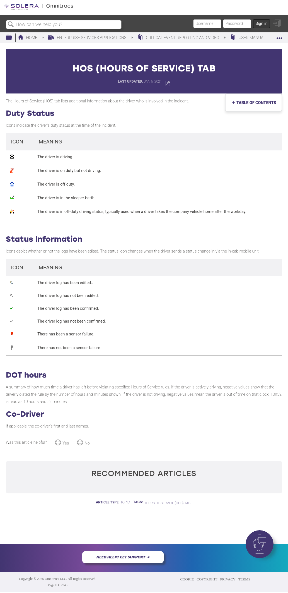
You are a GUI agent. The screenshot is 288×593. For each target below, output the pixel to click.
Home (28, 37)
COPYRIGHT (207, 579)
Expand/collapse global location (279, 35)
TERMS (244, 579)
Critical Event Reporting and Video (178, 37)
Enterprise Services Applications (87, 37)
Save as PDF (167, 83)
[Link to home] (38, 9)
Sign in (261, 23)
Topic (125, 502)
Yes (65, 443)
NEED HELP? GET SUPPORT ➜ (122, 557)
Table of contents (255, 102)
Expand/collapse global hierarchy (12, 37)
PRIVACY (227, 579)
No (87, 443)
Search (11, 24)
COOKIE (187, 579)
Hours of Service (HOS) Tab (167, 503)
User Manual (248, 37)
